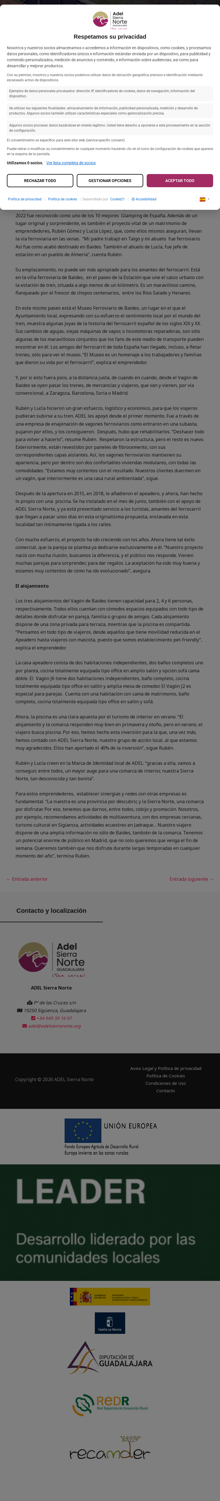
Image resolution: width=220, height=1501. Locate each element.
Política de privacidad (25, 199)
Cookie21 (117, 199)
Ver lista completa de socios (71, 163)
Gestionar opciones (110, 180)
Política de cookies (62, 199)
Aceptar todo (180, 180)
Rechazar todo (40, 180)
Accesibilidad (143, 199)
